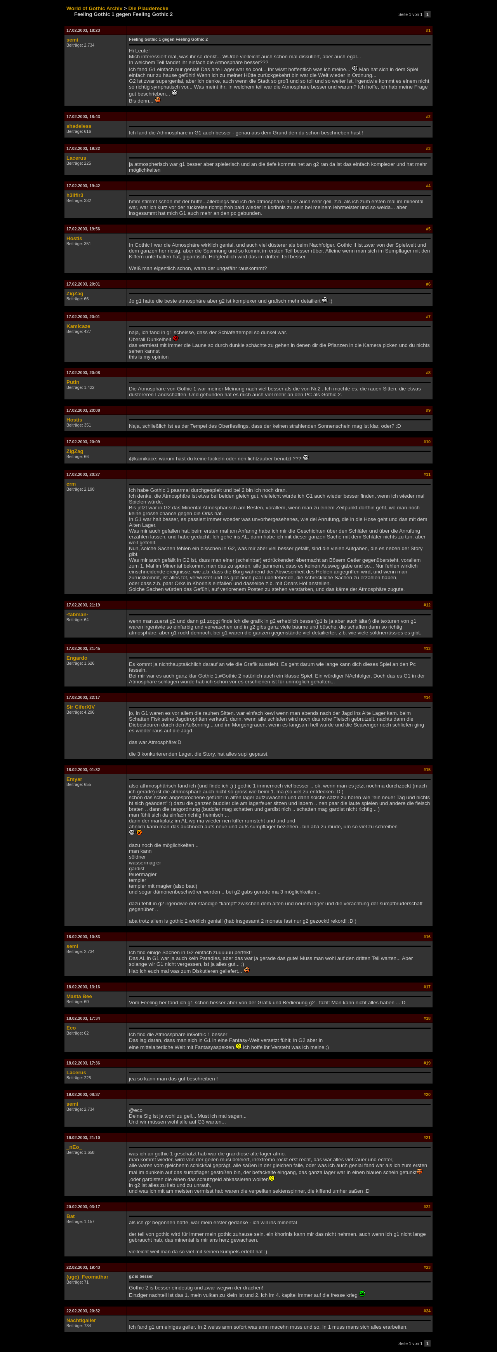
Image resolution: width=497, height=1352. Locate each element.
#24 (427, 1310)
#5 (428, 228)
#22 (427, 1206)
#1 (428, 30)
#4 (428, 185)
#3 (428, 148)
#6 (428, 284)
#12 (427, 605)
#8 (428, 372)
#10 (427, 441)
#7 (428, 316)
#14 (427, 697)
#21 (427, 1137)
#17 (427, 986)
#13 (427, 648)
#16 (427, 936)
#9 (428, 410)
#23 (427, 1267)
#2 (428, 116)
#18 (427, 1018)
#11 (427, 474)
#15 (427, 769)
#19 (427, 1063)
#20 (427, 1094)
